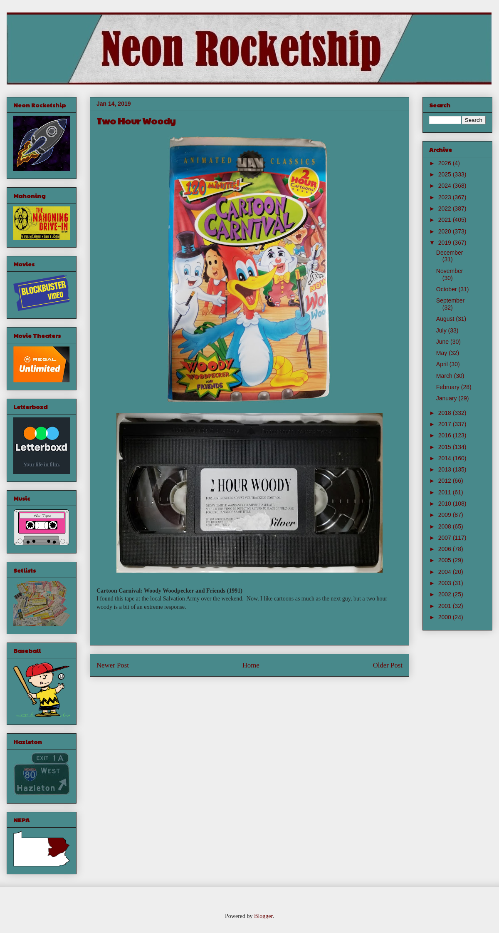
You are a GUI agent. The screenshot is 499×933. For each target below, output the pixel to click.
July (442, 330)
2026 (445, 163)
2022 (445, 208)
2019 (445, 242)
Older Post (388, 665)
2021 (445, 219)
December (449, 252)
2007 (445, 537)
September (450, 300)
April (443, 364)
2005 (445, 560)
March (445, 375)
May (442, 353)
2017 (445, 424)
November (449, 271)
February (448, 387)
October (447, 289)
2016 (445, 435)
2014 (445, 458)
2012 (445, 480)
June (443, 341)
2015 (445, 447)
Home (250, 665)
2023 (445, 197)
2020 (445, 231)
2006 (445, 549)
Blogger (263, 916)
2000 (445, 617)
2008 (445, 526)
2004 (445, 571)
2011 (445, 492)
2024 (445, 185)
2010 (445, 503)
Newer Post (112, 665)
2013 (445, 469)
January (447, 398)
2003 (445, 583)
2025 (445, 174)
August (446, 318)
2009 (445, 514)
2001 (445, 606)
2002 (445, 594)
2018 (445, 412)
